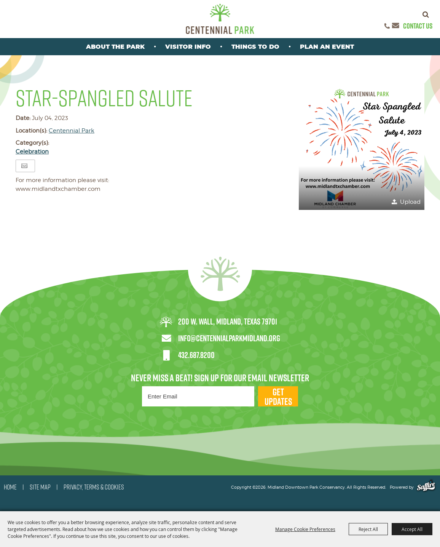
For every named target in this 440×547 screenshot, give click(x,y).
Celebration (32, 151)
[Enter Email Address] (198, 396)
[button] (361, 147)
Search (425, 14)
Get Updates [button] (278, 396)
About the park (115, 46)
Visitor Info (188, 46)
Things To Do (255, 46)
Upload (410, 201)
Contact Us (417, 26)
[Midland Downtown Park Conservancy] (220, 19)
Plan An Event (327, 46)
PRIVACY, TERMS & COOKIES (94, 487)
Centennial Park (71, 130)
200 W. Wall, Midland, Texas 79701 (227, 321)
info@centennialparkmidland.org (229, 338)
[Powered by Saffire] (426, 487)
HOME (10, 487)
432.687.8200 (196, 355)
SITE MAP (40, 487)
